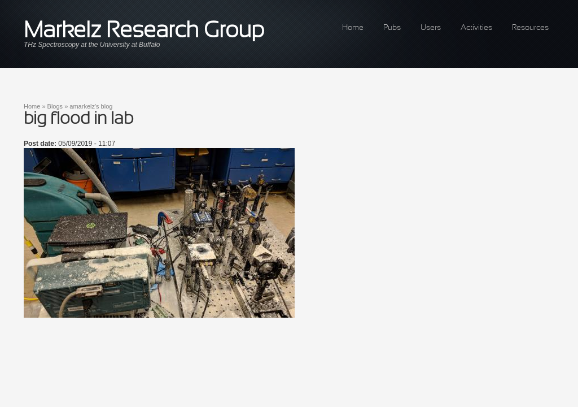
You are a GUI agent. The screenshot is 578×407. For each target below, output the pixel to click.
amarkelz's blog (90, 106)
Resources (530, 28)
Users (431, 28)
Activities (476, 28)
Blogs (55, 106)
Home (353, 28)
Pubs (392, 28)
